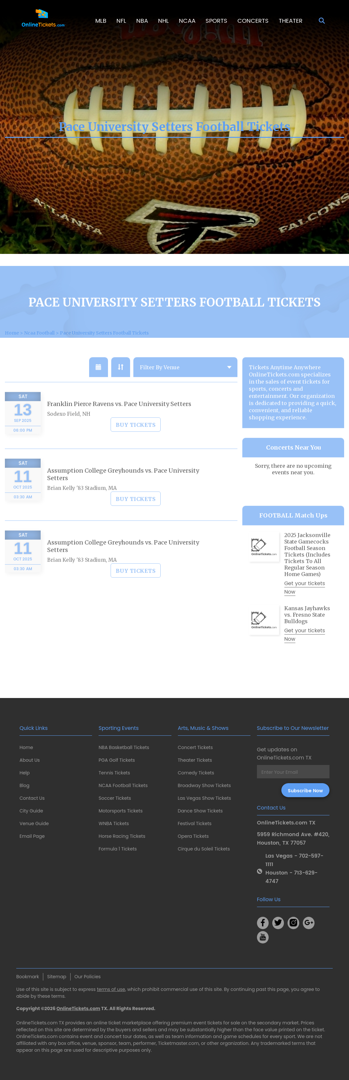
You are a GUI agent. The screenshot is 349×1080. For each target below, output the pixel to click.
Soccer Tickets (115, 798)
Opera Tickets (193, 836)
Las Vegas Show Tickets (204, 798)
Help (25, 773)
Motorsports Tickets (120, 811)
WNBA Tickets (114, 823)
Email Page (32, 836)
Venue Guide (34, 823)
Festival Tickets (195, 823)
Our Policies (87, 976)
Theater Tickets (195, 760)
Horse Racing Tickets (122, 836)
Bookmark (27, 976)
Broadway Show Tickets (204, 785)
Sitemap (56, 976)
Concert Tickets (195, 747)
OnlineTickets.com (79, 1008)
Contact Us (32, 798)
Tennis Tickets (114, 773)
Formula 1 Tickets (118, 849)
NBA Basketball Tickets (124, 747)
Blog (24, 785)
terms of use (111, 989)
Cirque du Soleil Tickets (204, 849)
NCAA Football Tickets (123, 785)
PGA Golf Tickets (117, 760)
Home (26, 747)
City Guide (31, 811)
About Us (30, 760)
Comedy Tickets (196, 773)
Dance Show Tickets (200, 811)
